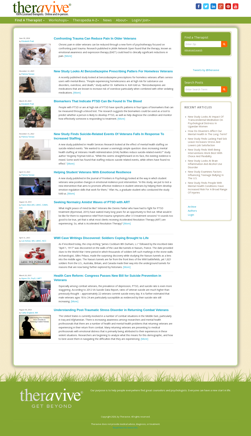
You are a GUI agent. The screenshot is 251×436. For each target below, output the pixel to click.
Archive (192, 206)
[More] (68, 56)
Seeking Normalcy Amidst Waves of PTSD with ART (92, 202)
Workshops (59, 20)
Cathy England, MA (29, 313)
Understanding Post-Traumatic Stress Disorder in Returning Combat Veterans (111, 310)
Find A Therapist (30, 20)
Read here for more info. (125, 427)
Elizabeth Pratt (27, 41)
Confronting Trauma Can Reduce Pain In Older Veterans (95, 38)
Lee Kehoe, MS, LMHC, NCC (33, 241)
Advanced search (193, 50)
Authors (192, 210)
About (122, 20)
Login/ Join (141, 20)
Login (191, 214)
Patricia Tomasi (27, 74)
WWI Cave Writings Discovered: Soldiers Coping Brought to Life (101, 238)
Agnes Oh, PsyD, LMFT (31, 278)
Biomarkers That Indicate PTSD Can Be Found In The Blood (98, 101)
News (107, 20)
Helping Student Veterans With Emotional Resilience (92, 172)
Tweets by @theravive (206, 70)
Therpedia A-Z (86, 20)
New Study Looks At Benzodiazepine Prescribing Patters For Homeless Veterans (113, 71)
